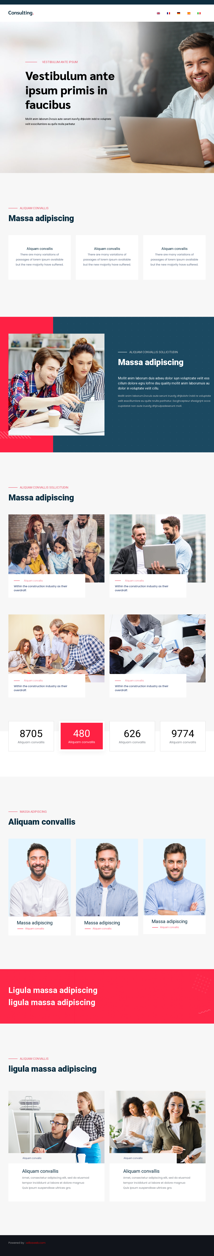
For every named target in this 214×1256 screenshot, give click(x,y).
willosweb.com (35, 1243)
